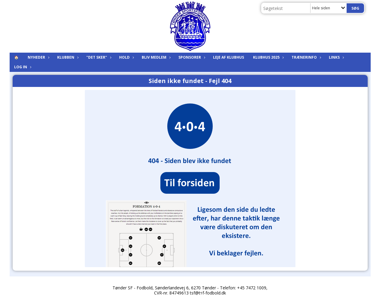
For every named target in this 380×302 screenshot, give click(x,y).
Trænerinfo (306, 57)
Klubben (67, 57)
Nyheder (38, 57)
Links (336, 57)
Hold (126, 57)
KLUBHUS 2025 (268, 57)
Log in (22, 66)
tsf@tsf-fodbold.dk (208, 293)
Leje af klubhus (228, 57)
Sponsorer (191, 57)
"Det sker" (98, 57)
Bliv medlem (155, 57)
